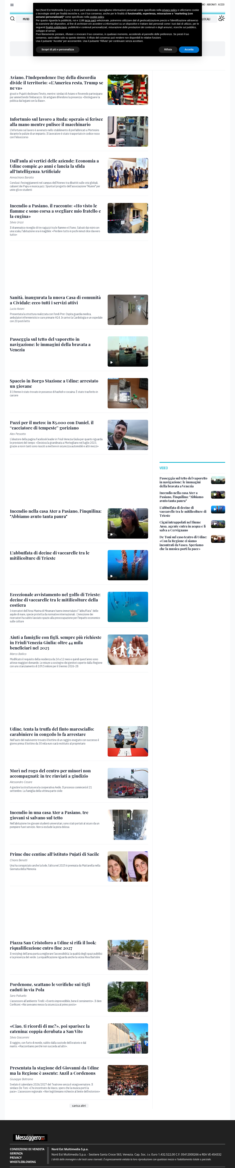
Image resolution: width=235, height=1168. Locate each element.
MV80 (26, 19)
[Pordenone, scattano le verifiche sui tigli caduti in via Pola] (56, 987)
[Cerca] (12, 18)
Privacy (16, 1158)
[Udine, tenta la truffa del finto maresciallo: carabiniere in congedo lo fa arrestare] (56, 731)
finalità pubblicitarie (56, 27)
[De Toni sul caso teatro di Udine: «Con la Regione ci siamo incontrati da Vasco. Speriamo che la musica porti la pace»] (184, 543)
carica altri (79, 1106)
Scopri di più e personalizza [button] (58, 49)
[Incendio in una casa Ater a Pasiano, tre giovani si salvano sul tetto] (56, 815)
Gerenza (16, 1153)
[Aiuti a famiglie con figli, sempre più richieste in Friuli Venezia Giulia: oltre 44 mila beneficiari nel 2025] (56, 642)
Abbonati (212, 4)
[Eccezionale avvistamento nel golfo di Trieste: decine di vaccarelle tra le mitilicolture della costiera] (56, 600)
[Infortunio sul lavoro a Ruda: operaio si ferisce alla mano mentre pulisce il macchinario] (56, 121)
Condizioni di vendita (27, 1149)
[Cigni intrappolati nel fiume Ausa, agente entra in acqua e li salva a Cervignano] (184, 526)
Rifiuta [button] (168, 49)
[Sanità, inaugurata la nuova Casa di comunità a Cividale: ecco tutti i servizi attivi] (56, 300)
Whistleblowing (23, 1162)
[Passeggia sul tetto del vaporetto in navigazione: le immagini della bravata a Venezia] (56, 344)
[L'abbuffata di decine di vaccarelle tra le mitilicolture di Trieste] (56, 555)
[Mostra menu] (12, 5)
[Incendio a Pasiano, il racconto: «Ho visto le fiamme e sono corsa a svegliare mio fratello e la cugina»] (56, 211)
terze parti (90, 20)
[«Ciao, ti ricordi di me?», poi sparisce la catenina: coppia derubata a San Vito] (56, 1028)
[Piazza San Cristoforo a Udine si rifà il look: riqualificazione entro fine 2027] (56, 945)
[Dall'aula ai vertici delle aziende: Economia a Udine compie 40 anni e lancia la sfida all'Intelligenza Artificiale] (56, 166)
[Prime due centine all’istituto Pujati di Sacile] (56, 854)
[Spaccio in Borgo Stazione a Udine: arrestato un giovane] (56, 383)
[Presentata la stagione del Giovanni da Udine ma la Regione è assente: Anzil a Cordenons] (56, 1070)
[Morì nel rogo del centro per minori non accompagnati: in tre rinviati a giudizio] (56, 773)
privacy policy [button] (169, 10)
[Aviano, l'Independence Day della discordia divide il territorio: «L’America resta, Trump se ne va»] (56, 82)
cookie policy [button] (97, 16)
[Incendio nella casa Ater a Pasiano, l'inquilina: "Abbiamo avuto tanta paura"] (56, 513)
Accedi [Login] (221, 4)
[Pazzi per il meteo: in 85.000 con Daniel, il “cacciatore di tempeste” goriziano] (56, 425)
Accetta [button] (189, 49)
